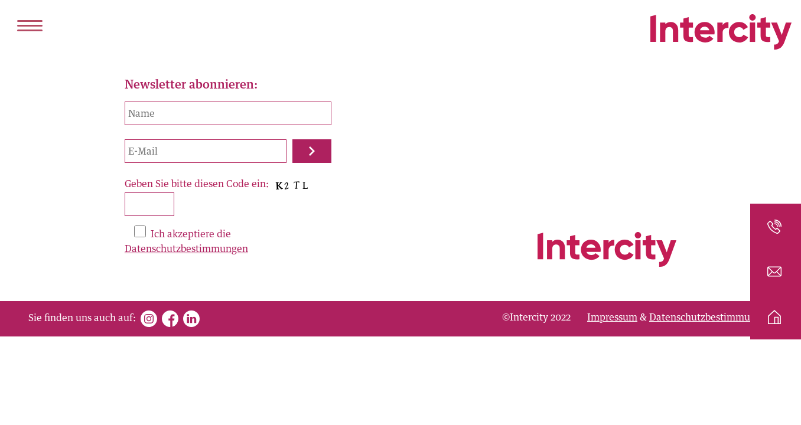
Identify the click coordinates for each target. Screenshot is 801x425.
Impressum (612, 317)
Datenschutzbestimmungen (186, 249)
